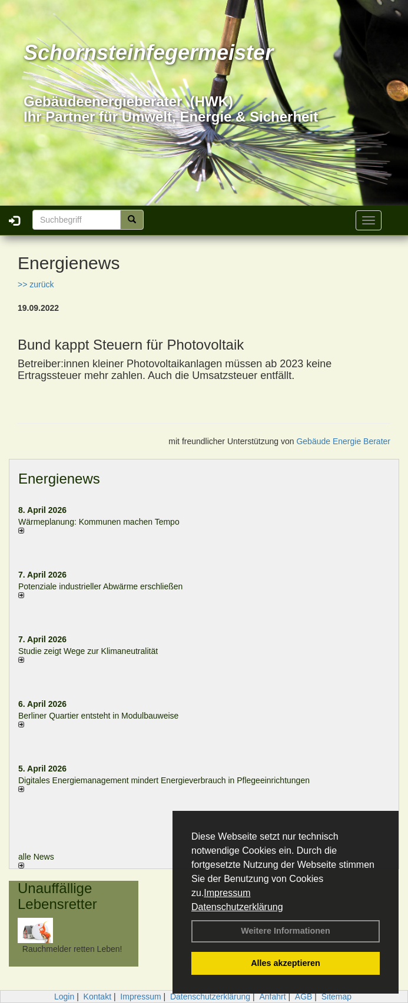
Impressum (227, 893)
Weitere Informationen (285, 930)
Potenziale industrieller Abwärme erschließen (100, 586)
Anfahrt (272, 996)
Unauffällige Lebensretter (57, 895)
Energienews (59, 479)
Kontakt (97, 996)
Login (64, 996)
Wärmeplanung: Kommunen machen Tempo (99, 521)
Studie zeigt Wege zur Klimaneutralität (88, 651)
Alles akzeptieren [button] (285, 963)
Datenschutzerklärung (237, 907)
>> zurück (36, 284)
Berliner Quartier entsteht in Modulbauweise (98, 715)
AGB (304, 996)
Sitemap (336, 996)
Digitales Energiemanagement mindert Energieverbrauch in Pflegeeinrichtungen (164, 780)
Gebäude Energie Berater (343, 441)
